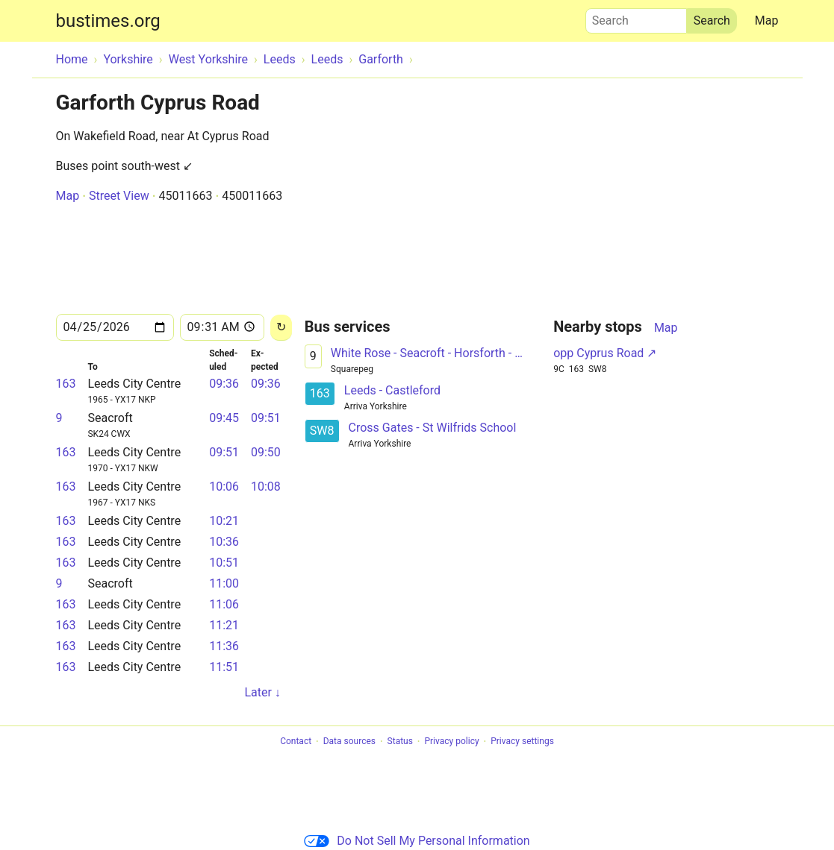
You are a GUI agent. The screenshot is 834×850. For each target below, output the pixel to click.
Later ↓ (262, 692)
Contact (295, 742)
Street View (119, 196)
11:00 (224, 583)
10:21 (224, 521)
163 (66, 384)
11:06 (224, 604)
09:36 (224, 384)
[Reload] (281, 328)
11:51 (224, 667)
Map (767, 20)
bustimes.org (108, 20)
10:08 (266, 486)
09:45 (224, 418)
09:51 (266, 418)
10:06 (224, 486)
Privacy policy (451, 742)
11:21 (224, 625)
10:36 (224, 542)
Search (636, 17)
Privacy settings (522, 742)
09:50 (266, 452)
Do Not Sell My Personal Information (416, 841)
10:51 (224, 562)
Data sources (349, 742)
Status (400, 742)
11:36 (224, 646)
